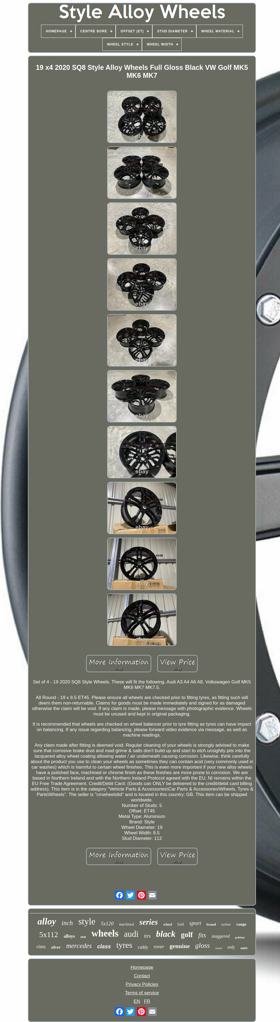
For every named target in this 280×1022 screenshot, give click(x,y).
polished (239, 937)
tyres (124, 944)
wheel (167, 924)
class (104, 946)
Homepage (141, 967)
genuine (179, 946)
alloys (69, 936)
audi (131, 934)
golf (187, 935)
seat (83, 937)
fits (202, 935)
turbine (226, 924)
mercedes (79, 945)
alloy (46, 921)
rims (41, 946)
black (166, 934)
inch (67, 922)
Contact (142, 975)
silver (56, 947)
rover (159, 946)
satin (243, 948)
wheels (104, 933)
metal (218, 948)
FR (147, 1001)
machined (126, 924)
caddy (143, 947)
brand (211, 924)
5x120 (107, 923)
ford (180, 924)
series (148, 922)
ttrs (147, 936)
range (241, 924)
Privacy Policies (142, 984)
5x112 (48, 934)
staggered (220, 936)
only (231, 947)
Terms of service (142, 992)
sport (195, 923)
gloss (202, 945)
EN (137, 1001)
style (86, 921)
